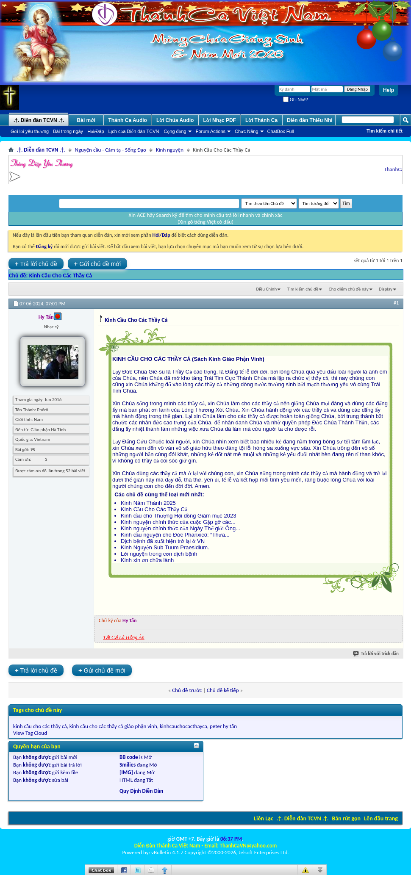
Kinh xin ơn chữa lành (147, 560)
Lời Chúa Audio (175, 120)
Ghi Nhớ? (295, 99)
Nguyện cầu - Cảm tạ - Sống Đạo (110, 150)
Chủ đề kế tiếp (223, 690)
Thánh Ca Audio (127, 120)
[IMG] (126, 772)
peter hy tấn (223, 726)
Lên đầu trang (381, 818)
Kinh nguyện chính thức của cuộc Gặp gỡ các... (178, 522)
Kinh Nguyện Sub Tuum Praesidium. (165, 547)
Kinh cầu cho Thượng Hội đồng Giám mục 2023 (178, 515)
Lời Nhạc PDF (219, 120)
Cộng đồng (175, 131)
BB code (128, 757)
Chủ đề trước (187, 690)
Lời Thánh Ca (261, 120)
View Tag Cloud (30, 733)
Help (388, 90)
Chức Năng (246, 131)
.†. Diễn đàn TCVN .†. (302, 818)
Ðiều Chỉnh (266, 289)
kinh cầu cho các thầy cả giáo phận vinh (113, 726)
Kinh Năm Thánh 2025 (148, 503)
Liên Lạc (263, 818)
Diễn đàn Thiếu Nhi (309, 120)
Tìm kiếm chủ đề (303, 289)
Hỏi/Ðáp (95, 131)
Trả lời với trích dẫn (376, 653)
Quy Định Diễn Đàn (141, 791)
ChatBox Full (280, 131)
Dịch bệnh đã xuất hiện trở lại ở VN (163, 541)
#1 (396, 303)
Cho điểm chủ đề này (349, 289)
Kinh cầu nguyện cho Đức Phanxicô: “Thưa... (175, 535)
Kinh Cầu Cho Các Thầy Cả (60, 275)
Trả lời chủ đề (36, 263)
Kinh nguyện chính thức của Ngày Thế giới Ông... (180, 528)
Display (385, 289)
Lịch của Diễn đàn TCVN (133, 131)
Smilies (127, 764)
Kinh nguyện (169, 150)
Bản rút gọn (346, 818)
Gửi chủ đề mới (97, 263)
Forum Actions (210, 131)
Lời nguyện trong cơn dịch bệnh (159, 554)
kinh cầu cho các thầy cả (40, 726)
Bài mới (86, 120)
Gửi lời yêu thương (30, 131)
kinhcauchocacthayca (183, 726)
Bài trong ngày (68, 131)
